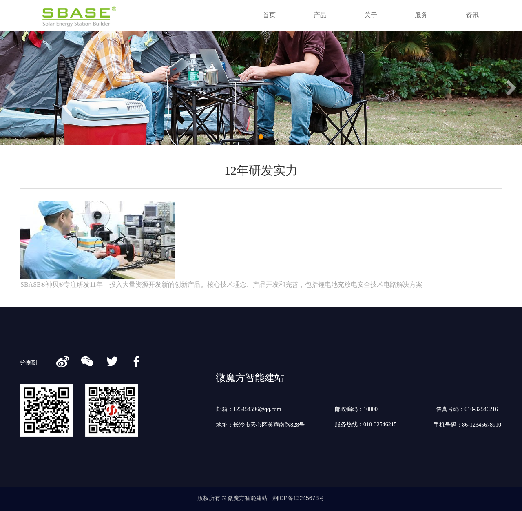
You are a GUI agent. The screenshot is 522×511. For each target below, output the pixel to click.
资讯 (472, 14)
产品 (320, 14)
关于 (370, 14)
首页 (269, 14)
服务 (421, 14)
